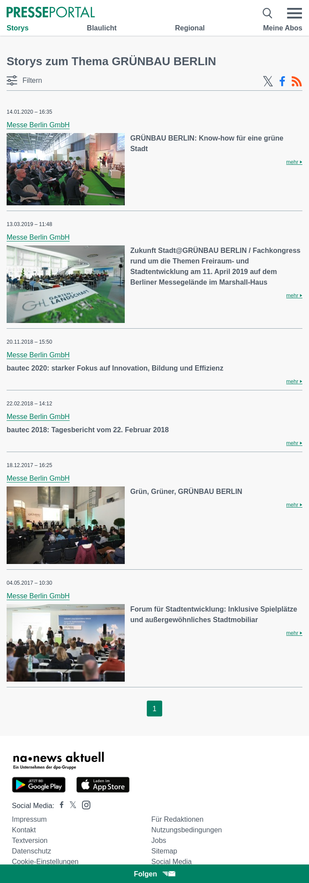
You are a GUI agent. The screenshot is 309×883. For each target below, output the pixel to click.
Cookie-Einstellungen (45, 861)
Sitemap (164, 851)
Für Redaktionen (177, 819)
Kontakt (24, 830)
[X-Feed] (268, 81)
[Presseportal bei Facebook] (59, 805)
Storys (18, 28)
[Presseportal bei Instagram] (83, 804)
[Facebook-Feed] (282, 81)
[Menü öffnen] (294, 13)
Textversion (30, 840)
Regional (190, 28)
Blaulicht (102, 28)
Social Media (171, 861)
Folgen (154, 874)
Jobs (158, 840)
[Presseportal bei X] (70, 805)
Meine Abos (282, 28)
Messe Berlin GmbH (38, 125)
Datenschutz (31, 851)
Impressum (29, 819)
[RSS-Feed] (296, 81)
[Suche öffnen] (267, 13)
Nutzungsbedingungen (186, 830)
